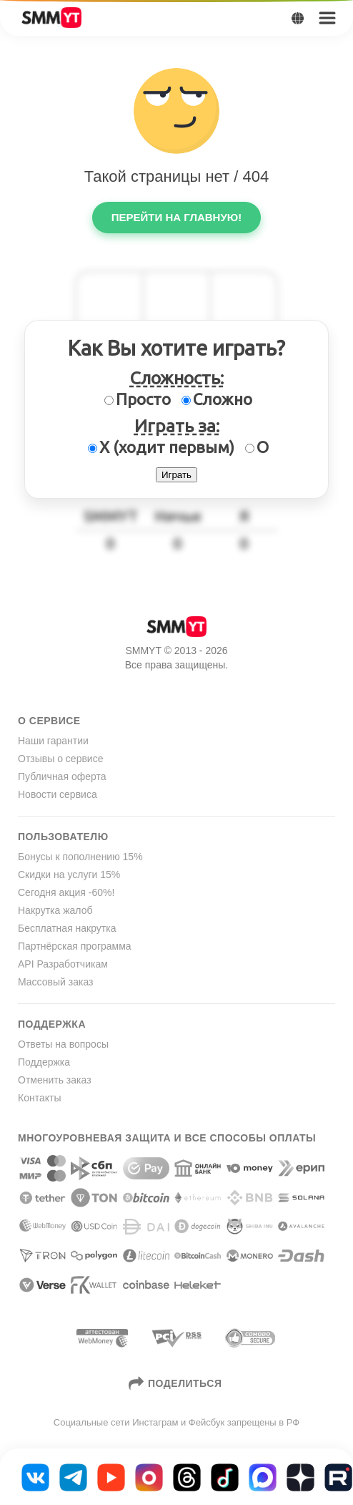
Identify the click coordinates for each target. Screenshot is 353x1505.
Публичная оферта (62, 776)
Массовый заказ (55, 982)
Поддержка (44, 1062)
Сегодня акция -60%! (66, 892)
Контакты (39, 1098)
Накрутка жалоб (55, 910)
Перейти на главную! (176, 217)
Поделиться (176, 1383)
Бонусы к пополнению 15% (80, 856)
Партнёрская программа (74, 946)
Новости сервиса (57, 794)
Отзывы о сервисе (60, 758)
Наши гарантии (53, 740)
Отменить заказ (54, 1080)
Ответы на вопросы (63, 1044)
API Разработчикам (63, 964)
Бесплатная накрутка (67, 928)
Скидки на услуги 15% (69, 874)
